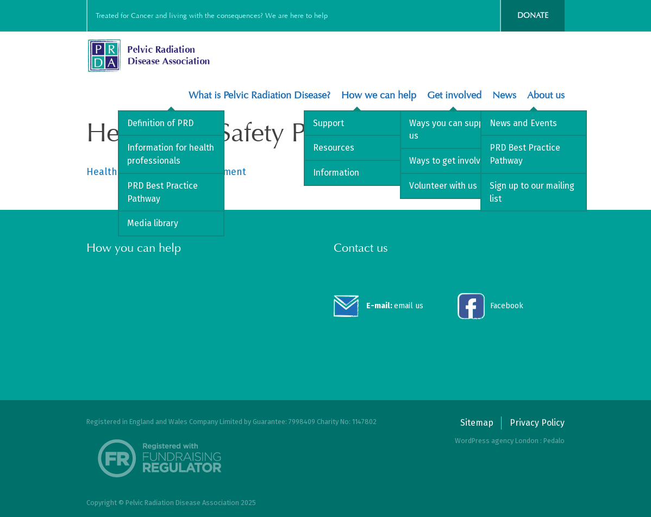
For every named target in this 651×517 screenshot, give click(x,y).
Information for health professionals (170, 154)
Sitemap (476, 423)
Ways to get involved (450, 160)
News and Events (523, 123)
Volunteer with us (443, 185)
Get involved (454, 95)
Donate (532, 15)
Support (328, 123)
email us (394, 305)
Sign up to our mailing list (532, 192)
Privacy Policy (537, 423)
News (504, 95)
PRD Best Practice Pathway (162, 192)
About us (546, 95)
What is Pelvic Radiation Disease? (259, 95)
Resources (333, 147)
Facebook (506, 305)
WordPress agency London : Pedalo (510, 441)
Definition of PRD (160, 123)
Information (336, 172)
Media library (152, 223)
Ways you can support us (452, 129)
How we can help (378, 95)
